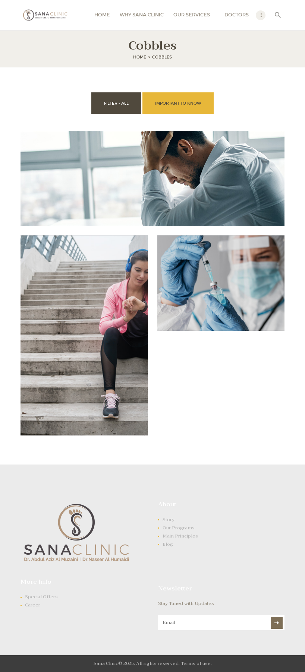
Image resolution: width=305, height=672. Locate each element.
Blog (168, 544)
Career (32, 605)
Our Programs (179, 528)
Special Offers (41, 597)
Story (168, 520)
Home (139, 57)
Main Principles (180, 536)
